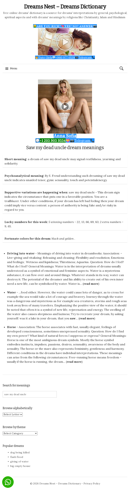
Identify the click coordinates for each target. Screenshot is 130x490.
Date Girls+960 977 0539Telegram (65, 57)
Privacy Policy (92, 483)
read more (91, 283)
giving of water (19, 461)
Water (11, 292)
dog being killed (20, 452)
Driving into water (21, 253)
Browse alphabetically (17, 408)
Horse (11, 327)
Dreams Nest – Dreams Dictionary (65, 6)
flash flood (16, 457)
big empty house (20, 466)
